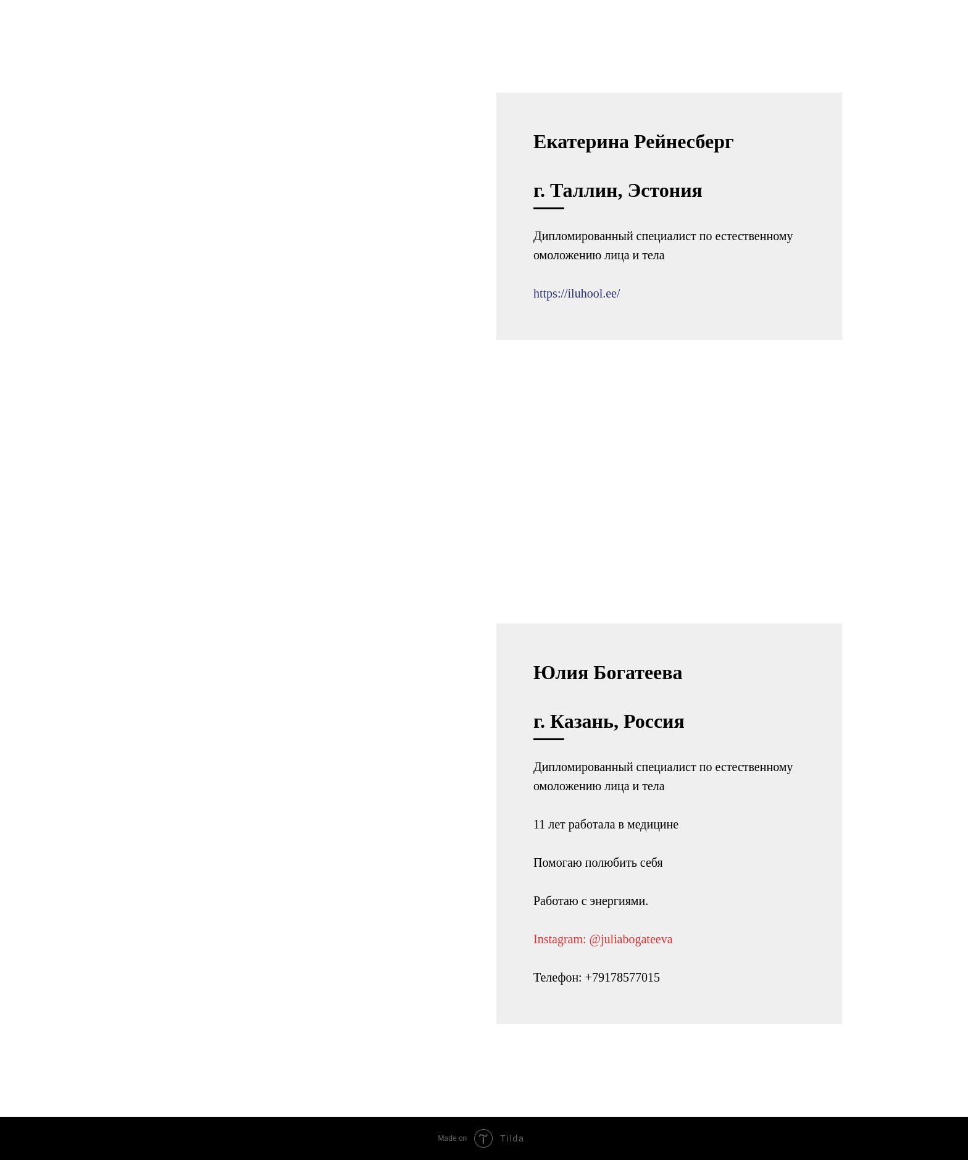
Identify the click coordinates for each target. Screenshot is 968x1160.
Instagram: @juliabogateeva (603, 939)
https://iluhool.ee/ (576, 293)
